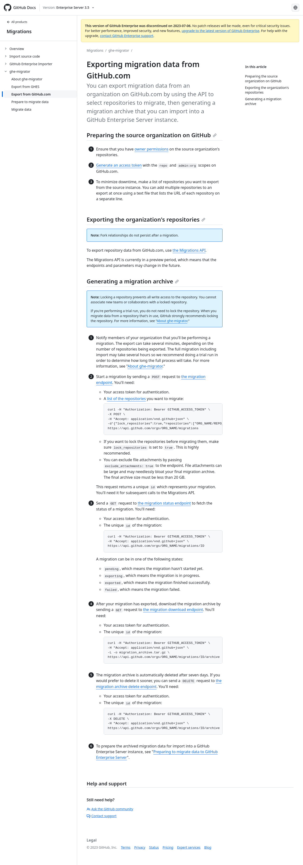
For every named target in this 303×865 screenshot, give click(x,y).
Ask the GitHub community (110, 809)
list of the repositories (126, 398)
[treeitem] (40, 48)
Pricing (168, 847)
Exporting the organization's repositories (146, 219)
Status (154, 847)
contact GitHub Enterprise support (126, 35)
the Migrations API (189, 250)
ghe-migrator (118, 50)
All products (17, 22)
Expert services (189, 847)
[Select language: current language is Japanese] (295, 7)
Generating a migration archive (133, 281)
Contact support (101, 816)
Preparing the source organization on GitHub (152, 135)
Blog (207, 847)
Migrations (19, 31)
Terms (125, 847)
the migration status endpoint (164, 503)
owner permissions (151, 149)
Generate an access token (119, 165)
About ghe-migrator (172, 321)
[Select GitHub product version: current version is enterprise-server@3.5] (68, 7)
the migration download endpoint (173, 609)
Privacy (139, 847)
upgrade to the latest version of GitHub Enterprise (220, 30)
